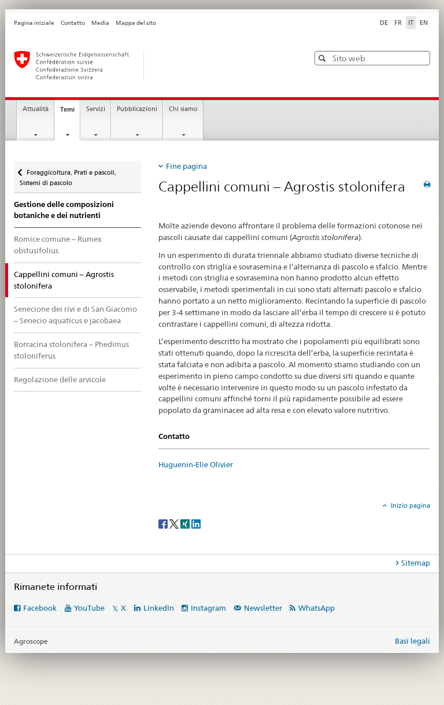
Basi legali (412, 640)
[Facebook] (163, 523)
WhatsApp (316, 607)
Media (100, 23)
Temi (70, 112)
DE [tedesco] (384, 23)
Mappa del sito (136, 23)
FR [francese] (398, 23)
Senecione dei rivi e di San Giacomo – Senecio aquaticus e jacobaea (75, 314)
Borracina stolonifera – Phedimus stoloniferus (71, 349)
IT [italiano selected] (410, 23)
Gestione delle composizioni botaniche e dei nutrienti (64, 210)
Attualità (36, 109)
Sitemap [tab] (415, 562)
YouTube (89, 607)
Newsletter (263, 607)
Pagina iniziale (34, 23)
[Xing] (185, 523)
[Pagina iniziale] (150, 65)
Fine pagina (186, 166)
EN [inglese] (424, 23)
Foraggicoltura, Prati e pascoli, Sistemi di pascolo (68, 174)
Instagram (208, 607)
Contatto (73, 23)
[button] (323, 58)
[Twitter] (174, 523)
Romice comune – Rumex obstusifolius (58, 244)
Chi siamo (183, 109)
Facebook (40, 607)
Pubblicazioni (137, 109)
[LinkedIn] (196, 523)
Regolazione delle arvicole (60, 379)
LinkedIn (158, 607)
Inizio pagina (409, 505)
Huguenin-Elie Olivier (195, 464)
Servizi (95, 109)
